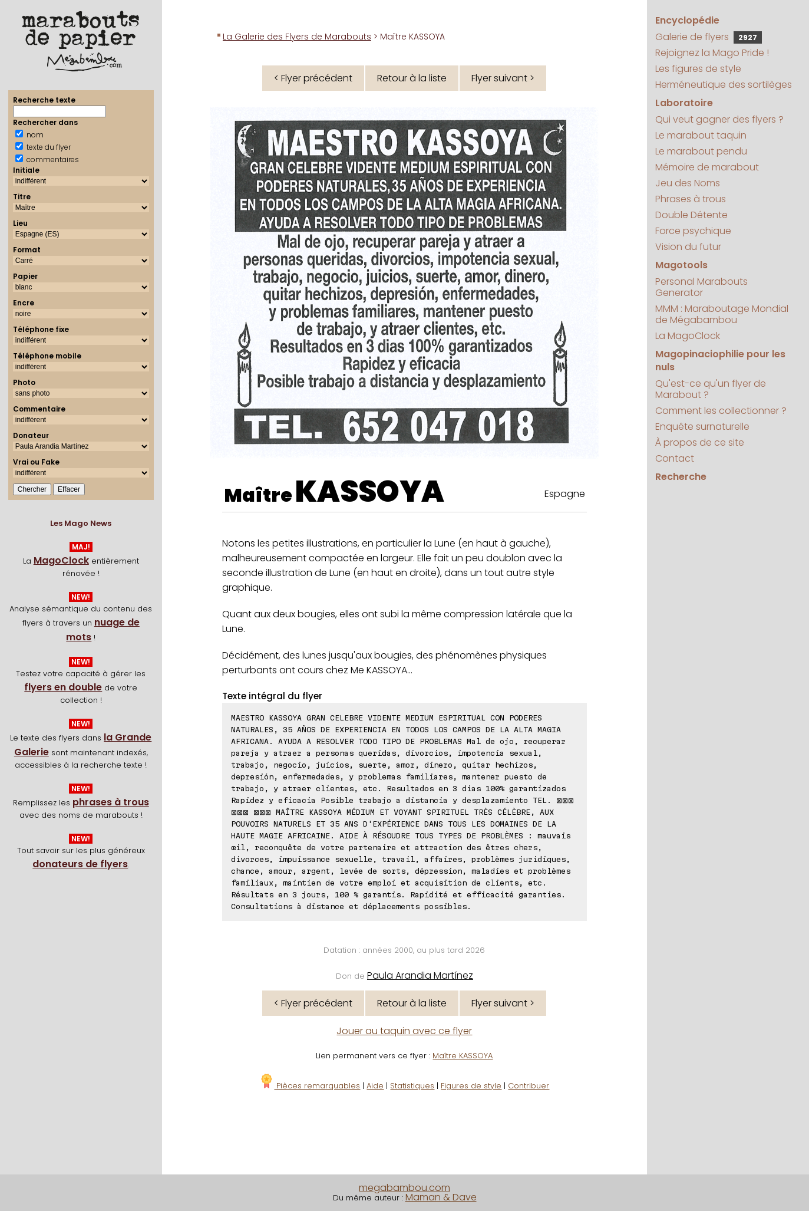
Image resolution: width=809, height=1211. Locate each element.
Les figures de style (698, 68)
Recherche (680, 476)
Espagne (564, 494)
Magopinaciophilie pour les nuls (720, 360)
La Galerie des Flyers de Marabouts (297, 36)
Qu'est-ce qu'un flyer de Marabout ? (710, 389)
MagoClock (61, 560)
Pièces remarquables (309, 1085)
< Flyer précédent (313, 78)
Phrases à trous (690, 199)
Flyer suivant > (502, 78)
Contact (674, 458)
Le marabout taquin (701, 135)
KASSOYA (369, 491)
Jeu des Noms (687, 183)
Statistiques (412, 1085)
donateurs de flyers (80, 864)
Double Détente (691, 215)
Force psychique (693, 231)
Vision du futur (688, 247)
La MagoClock (687, 336)
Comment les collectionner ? (721, 410)
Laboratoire (684, 103)
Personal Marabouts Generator (701, 287)
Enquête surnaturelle (702, 426)
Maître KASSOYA (462, 1055)
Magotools (681, 265)
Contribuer (528, 1085)
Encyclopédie (687, 20)
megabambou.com (404, 1187)
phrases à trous (110, 802)
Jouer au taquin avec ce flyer (404, 1031)
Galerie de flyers (708, 37)
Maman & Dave (441, 1197)
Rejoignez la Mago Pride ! (712, 53)
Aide (375, 1085)
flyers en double (63, 687)
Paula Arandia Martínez (420, 975)
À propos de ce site (699, 442)
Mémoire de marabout (707, 167)
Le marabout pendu (701, 151)
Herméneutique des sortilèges (723, 84)
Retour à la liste (412, 78)
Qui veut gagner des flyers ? (719, 119)
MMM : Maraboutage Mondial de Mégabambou (721, 314)
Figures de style (471, 1085)
